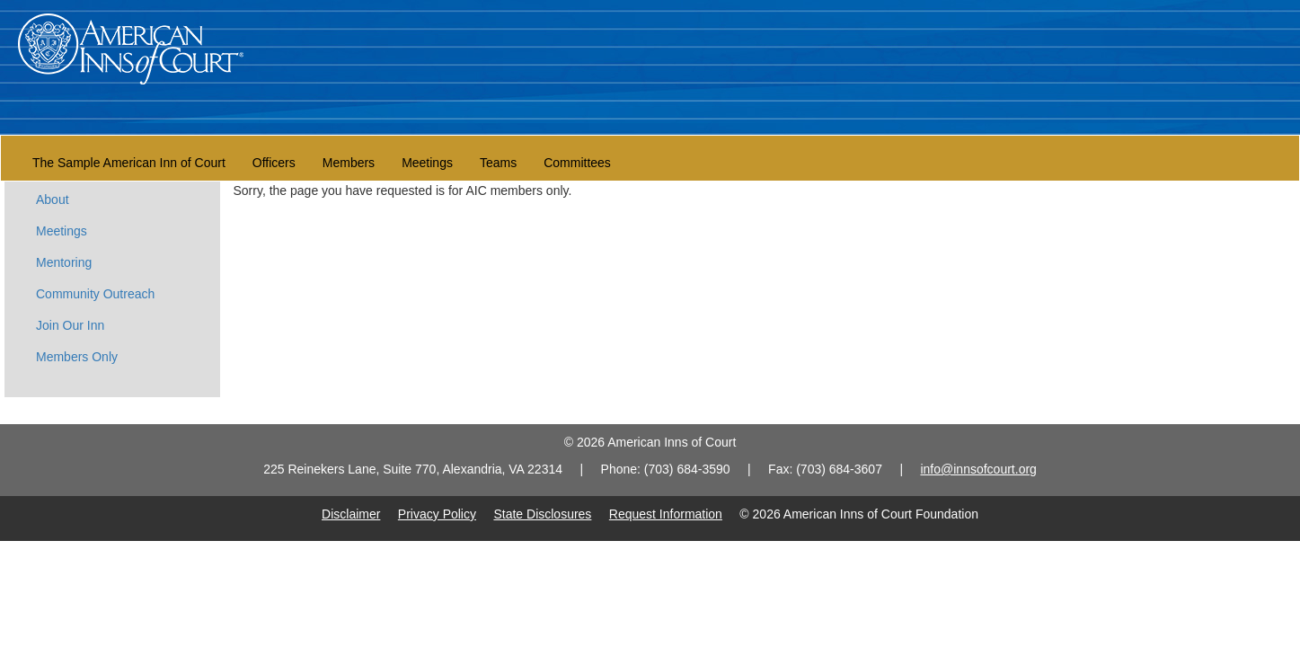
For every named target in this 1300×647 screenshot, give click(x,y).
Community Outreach (95, 294)
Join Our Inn (70, 325)
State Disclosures (542, 514)
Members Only (77, 357)
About (52, 199)
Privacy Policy (437, 514)
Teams (498, 162)
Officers (274, 162)
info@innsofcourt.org (978, 469)
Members (349, 162)
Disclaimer (351, 514)
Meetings (427, 162)
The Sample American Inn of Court (129, 162)
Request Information (665, 514)
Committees (577, 162)
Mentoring (64, 262)
